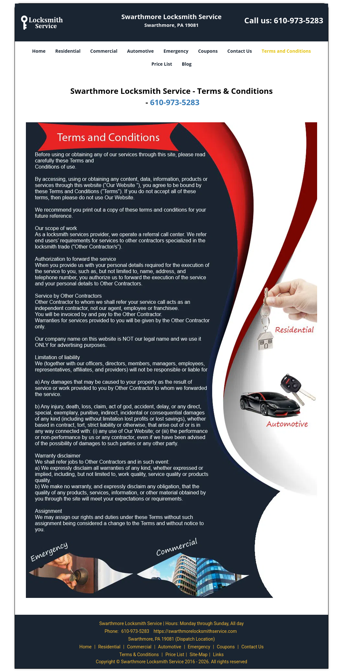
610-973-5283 (298, 20)
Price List (161, 64)
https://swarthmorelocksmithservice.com (195, 631)
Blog (187, 64)
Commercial (103, 51)
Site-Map (198, 654)
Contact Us (239, 51)
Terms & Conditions (139, 654)
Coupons (207, 51)
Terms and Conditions (286, 51)
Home (38, 51)
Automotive (140, 51)
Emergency (175, 51)
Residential (68, 51)
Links (218, 654)
